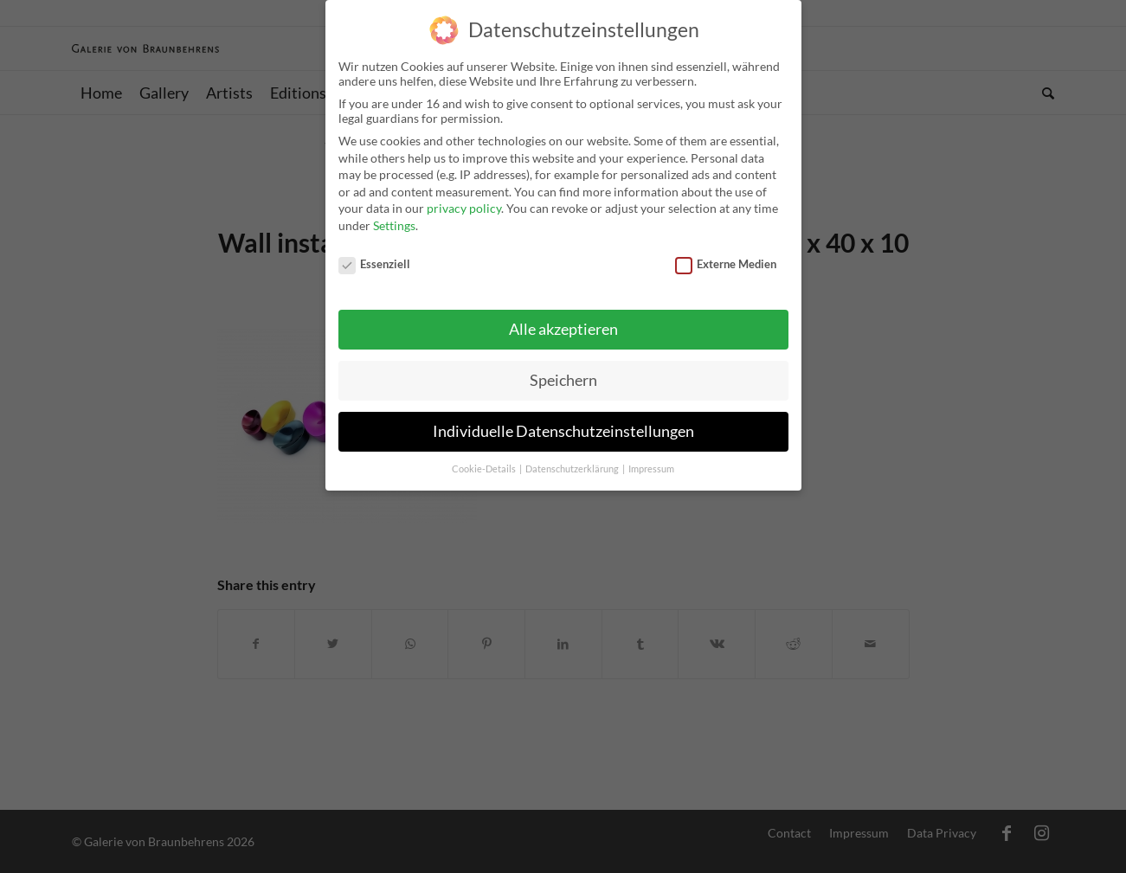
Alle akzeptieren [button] (563, 321)
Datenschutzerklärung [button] (573, 461)
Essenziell (374, 255)
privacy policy (464, 200)
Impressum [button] (651, 461)
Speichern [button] (563, 372)
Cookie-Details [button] (485, 461)
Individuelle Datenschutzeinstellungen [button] (563, 423)
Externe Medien (726, 255)
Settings (394, 217)
